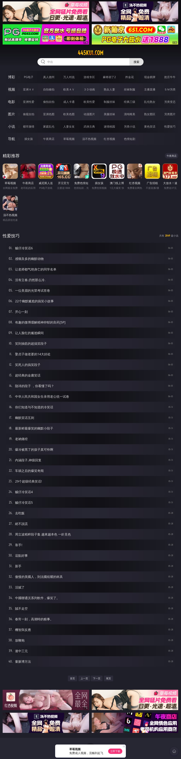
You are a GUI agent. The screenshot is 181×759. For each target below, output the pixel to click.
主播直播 (149, 89)
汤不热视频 (89, 139)
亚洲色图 (48, 114)
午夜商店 (48, 139)
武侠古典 (89, 126)
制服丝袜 (109, 102)
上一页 (84, 678)
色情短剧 (129, 139)
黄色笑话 (149, 126)
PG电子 (28, 77)
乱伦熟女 (149, 102)
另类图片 (170, 114)
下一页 (96, 678)
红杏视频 (109, 139)
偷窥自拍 (28, 114)
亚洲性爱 (28, 102)
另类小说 (129, 126)
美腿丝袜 (109, 114)
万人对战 (69, 77)
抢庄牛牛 (170, 77)
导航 (11, 138)
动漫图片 (89, 114)
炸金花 (129, 77)
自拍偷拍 (48, 89)
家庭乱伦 (48, 126)
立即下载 (115, 751)
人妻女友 (69, 126)
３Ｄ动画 (89, 89)
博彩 (11, 77)
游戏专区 (89, 77)
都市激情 (28, 126)
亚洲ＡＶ (28, 89)
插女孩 (28, 139)
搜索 (136, 62)
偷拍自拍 (48, 102)
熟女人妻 (109, 89)
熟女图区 (149, 114)
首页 (72, 678)
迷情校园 (109, 126)
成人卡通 (69, 102)
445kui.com (90, 52)
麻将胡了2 (109, 77)
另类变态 (170, 102)
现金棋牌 (149, 77)
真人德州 (48, 77)
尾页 (108, 678)
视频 (11, 89)
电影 (11, 101)
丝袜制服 (129, 89)
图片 (11, 114)
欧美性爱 (89, 102)
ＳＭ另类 (170, 89)
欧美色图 (69, 114)
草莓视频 (69, 139)
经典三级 (129, 102)
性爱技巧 (170, 126)
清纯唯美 (129, 114)
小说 (11, 126)
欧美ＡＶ (69, 89)
